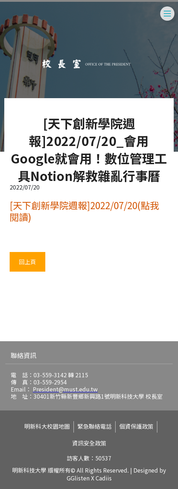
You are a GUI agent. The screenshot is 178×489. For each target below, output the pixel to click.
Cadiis (104, 478)
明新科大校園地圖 (47, 426)
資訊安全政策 (89, 443)
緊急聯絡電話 (94, 426)
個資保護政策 (136, 426)
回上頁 (27, 261)
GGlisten (78, 478)
